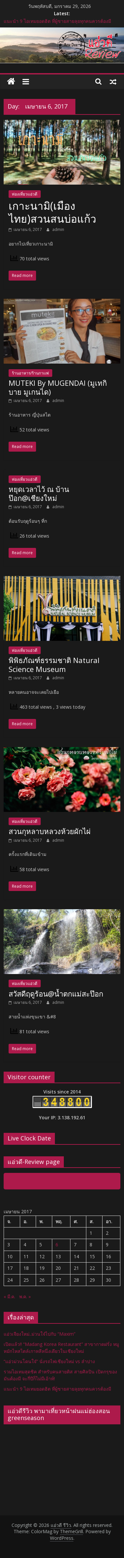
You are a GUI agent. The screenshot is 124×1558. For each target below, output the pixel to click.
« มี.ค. (9, 1296)
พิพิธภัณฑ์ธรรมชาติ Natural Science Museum (54, 664)
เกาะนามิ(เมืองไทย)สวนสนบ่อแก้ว (52, 212)
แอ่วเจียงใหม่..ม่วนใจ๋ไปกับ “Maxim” (39, 1334)
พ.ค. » (25, 1296)
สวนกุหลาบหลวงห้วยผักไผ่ (50, 831)
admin (58, 229)
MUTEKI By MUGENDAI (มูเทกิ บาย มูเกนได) (58, 387)
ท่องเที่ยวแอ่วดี (24, 194)
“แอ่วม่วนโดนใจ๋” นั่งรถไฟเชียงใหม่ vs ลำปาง (49, 1361)
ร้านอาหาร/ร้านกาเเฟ (30, 373)
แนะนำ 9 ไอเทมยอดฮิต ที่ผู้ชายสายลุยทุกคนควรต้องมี (57, 21)
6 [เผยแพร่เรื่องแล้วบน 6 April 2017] (57, 1244)
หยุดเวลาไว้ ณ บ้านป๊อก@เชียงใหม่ (39, 493)
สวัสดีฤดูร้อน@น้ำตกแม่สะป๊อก (56, 994)
